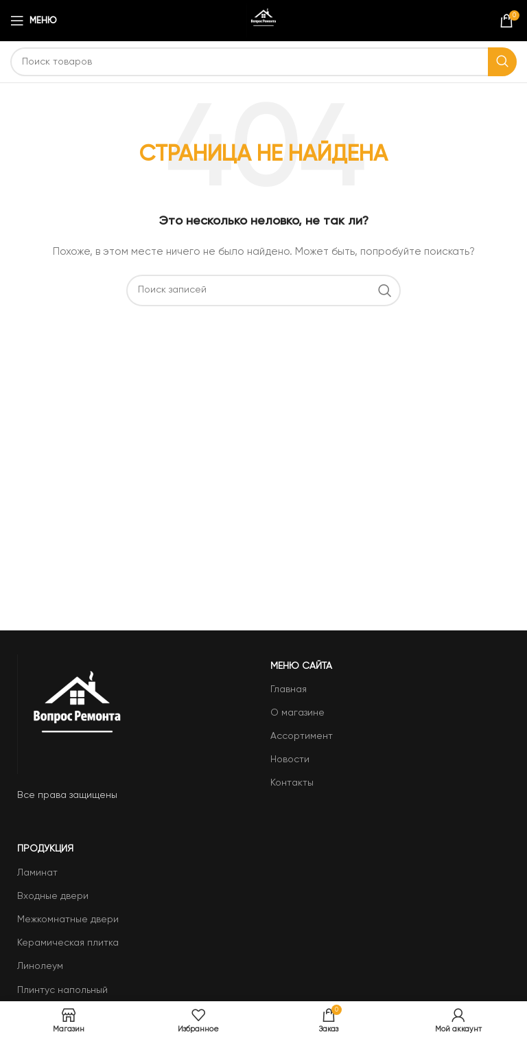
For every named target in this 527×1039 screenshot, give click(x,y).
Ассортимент (301, 736)
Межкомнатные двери (68, 919)
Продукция (45, 849)
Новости (289, 759)
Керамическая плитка (68, 943)
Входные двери (53, 896)
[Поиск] (263, 61)
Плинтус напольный (62, 990)
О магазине (297, 713)
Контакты (292, 783)
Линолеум (40, 966)
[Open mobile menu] (33, 20)
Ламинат (37, 873)
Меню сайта (301, 666)
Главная (288, 689)
